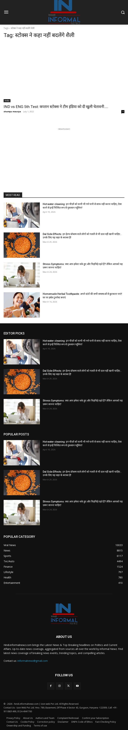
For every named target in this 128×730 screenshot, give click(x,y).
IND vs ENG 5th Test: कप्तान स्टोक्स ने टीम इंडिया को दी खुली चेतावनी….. (56, 107)
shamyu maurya (12, 111)
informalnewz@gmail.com (32, 660)
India (7, 100)
